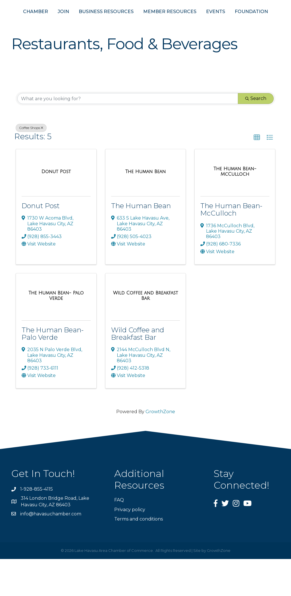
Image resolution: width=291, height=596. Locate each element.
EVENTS (265, 22)
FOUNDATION (145, 48)
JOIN (57, 22)
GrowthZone (160, 448)
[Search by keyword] (127, 135)
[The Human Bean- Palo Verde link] (56, 332)
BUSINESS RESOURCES (99, 22)
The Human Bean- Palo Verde (53, 370)
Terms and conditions (138, 556)
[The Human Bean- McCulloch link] (234, 208)
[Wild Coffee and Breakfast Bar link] (145, 332)
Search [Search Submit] (255, 135)
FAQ (119, 537)
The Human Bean (141, 243)
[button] (257, 174)
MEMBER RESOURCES (219, 22)
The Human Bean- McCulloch (231, 246)
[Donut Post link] (56, 209)
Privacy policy (129, 546)
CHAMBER (29, 22)
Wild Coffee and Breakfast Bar (137, 370)
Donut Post (41, 243)
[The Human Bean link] (145, 209)
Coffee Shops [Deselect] (31, 165)
